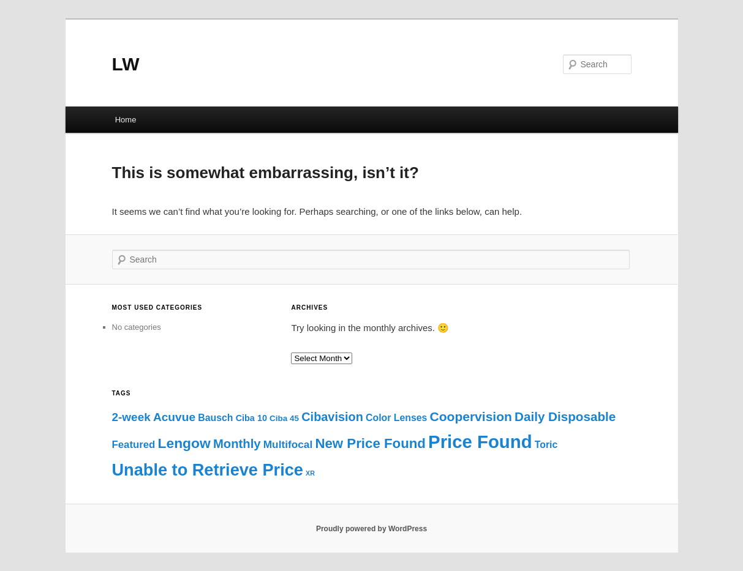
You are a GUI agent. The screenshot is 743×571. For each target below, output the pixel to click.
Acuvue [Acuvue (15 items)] (174, 417)
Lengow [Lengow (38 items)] (184, 443)
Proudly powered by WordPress (371, 528)
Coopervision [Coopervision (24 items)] (471, 416)
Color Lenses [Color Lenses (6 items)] (396, 417)
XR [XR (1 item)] (310, 473)
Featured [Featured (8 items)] (134, 444)
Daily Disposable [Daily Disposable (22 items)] (565, 416)
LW (126, 64)
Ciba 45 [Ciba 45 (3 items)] (284, 418)
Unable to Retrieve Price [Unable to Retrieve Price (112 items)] (207, 469)
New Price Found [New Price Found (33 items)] (370, 443)
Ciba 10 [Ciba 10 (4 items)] (251, 418)
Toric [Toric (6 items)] (546, 444)
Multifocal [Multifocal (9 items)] (288, 444)
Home (126, 119)
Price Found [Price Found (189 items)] (480, 441)
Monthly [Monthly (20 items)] (237, 443)
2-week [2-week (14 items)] (131, 417)
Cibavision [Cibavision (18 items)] (332, 417)
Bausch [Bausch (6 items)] (215, 417)
